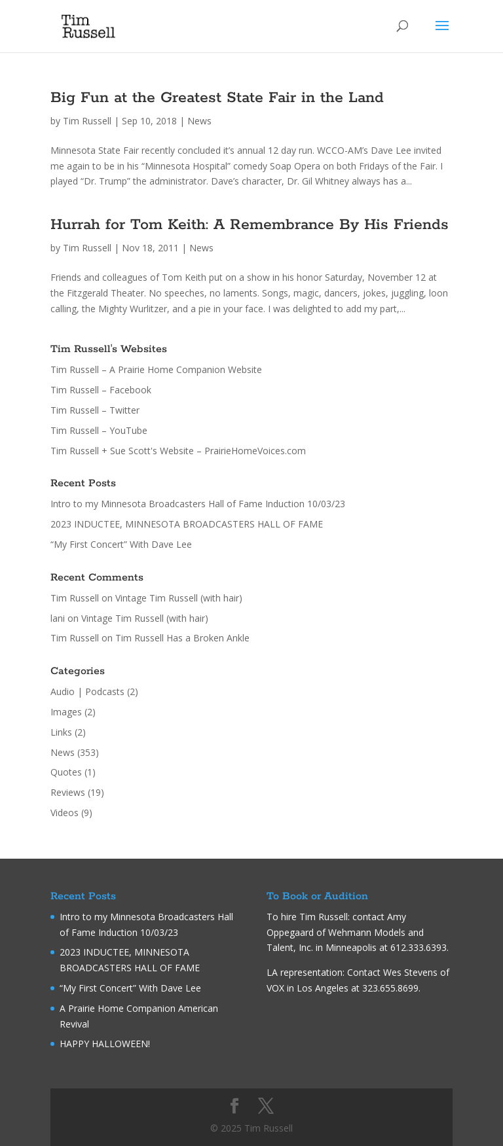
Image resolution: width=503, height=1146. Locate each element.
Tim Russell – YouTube (98, 430)
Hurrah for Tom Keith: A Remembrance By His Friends (249, 224)
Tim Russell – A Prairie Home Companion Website (156, 369)
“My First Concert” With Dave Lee (121, 544)
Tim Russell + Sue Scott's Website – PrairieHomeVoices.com (178, 450)
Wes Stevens (410, 972)
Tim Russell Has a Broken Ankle (182, 638)
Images (66, 712)
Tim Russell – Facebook (100, 390)
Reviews (67, 792)
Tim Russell (87, 121)
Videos (64, 812)
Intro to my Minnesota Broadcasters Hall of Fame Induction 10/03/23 (197, 503)
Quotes (66, 772)
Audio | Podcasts (87, 691)
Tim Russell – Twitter (95, 410)
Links (61, 732)
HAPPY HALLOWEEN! (105, 1043)
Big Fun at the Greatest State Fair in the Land (217, 97)
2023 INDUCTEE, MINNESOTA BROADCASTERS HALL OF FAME (186, 524)
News (199, 121)
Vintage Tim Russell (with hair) (178, 598)
